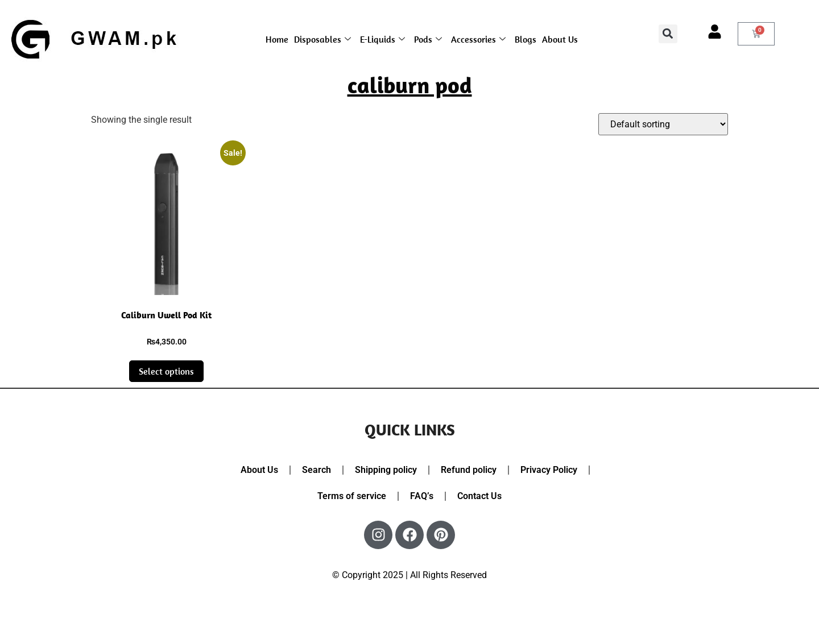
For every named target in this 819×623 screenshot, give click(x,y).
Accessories (478, 39)
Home (277, 39)
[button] (668, 33)
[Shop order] (663, 124)
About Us (560, 39)
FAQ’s (421, 496)
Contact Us (479, 496)
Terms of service (351, 496)
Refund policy (469, 469)
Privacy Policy (548, 469)
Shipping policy (386, 469)
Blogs (525, 39)
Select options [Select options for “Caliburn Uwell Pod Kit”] (166, 371)
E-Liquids (382, 39)
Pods (428, 39)
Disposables (322, 39)
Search (316, 469)
